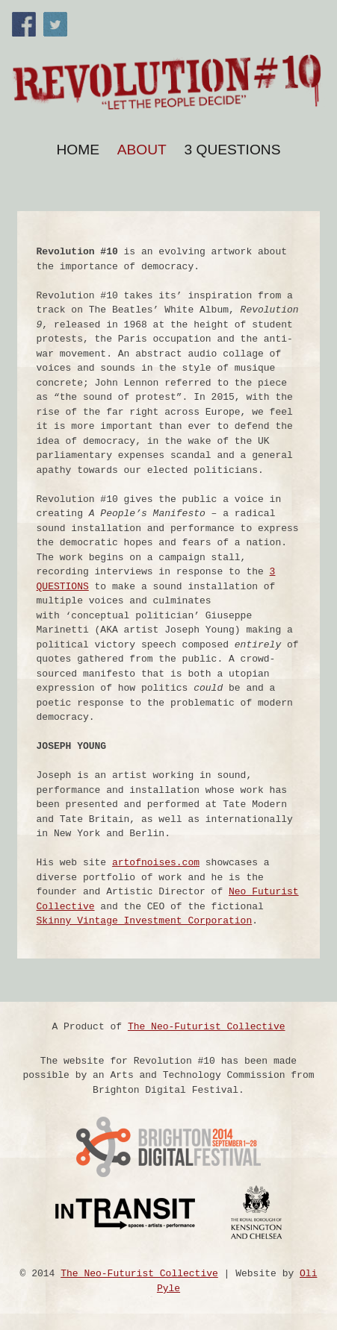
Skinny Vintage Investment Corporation (145, 917)
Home (78, 146)
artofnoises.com (156, 859)
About (142, 146)
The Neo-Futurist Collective (206, 1023)
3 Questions (232, 146)
